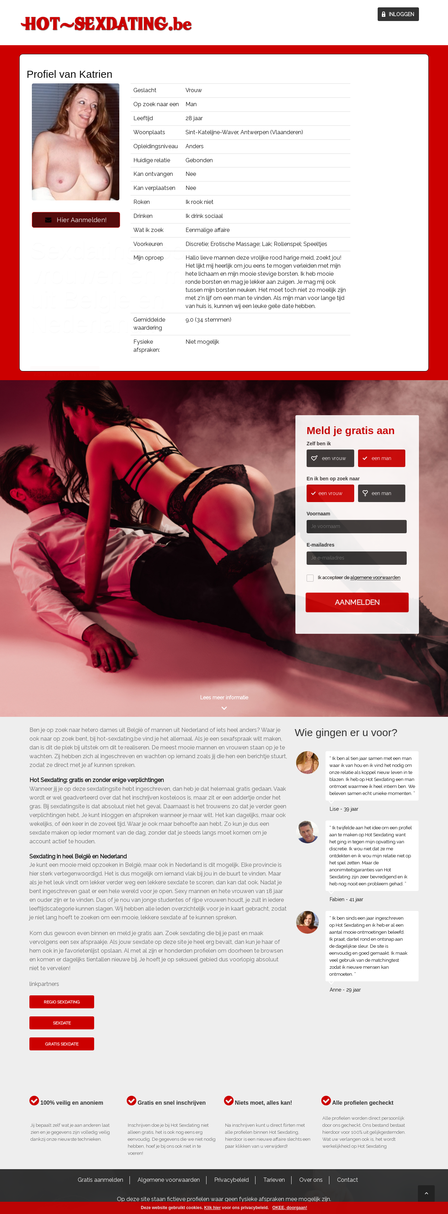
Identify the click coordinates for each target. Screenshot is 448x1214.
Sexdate (62, 1023)
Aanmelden (357, 602)
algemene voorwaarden (375, 578)
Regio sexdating (62, 1002)
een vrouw (334, 458)
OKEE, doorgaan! (289, 1207)
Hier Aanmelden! (76, 220)
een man (381, 458)
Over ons (311, 1180)
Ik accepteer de (359, 578)
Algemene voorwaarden (169, 1180)
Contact (347, 1180)
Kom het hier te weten (65, 544)
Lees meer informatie (224, 697)
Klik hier (212, 1207)
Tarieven (274, 1180)
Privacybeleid (231, 1180)
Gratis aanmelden (100, 1180)
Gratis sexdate (61, 1044)
